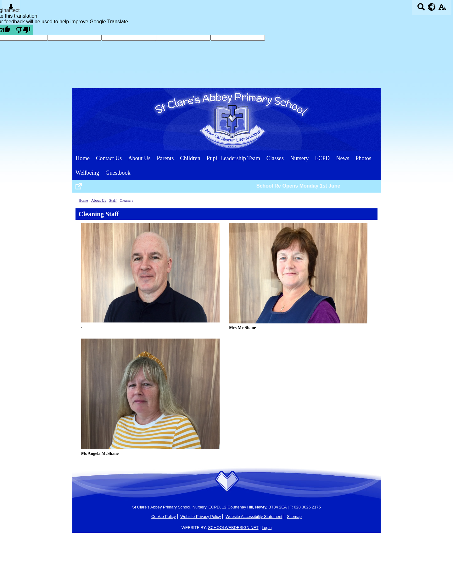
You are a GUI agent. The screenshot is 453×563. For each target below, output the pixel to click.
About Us (139, 158)
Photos (363, 158)
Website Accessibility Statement (254, 516)
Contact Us (109, 158)
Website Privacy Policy (200, 516)
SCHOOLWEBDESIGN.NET (233, 527)
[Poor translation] (23, 30)
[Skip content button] (10, 9)
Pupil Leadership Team (233, 158)
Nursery (299, 158)
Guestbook (118, 173)
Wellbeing (87, 173)
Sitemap (294, 516)
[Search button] (421, 9)
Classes (275, 158)
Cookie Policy (163, 516)
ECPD (322, 158)
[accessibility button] (442, 9)
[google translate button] (431, 7)
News (342, 158)
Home (83, 158)
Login (266, 527)
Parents (165, 158)
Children (190, 158)
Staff (113, 200)
